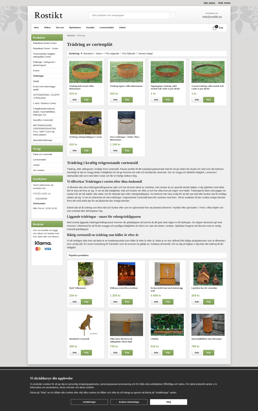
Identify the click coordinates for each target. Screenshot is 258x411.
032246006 (41, 198)
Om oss (60, 27)
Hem (36, 27)
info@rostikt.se (42, 193)
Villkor (47, 27)
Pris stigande (112, 53)
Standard (88, 53)
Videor (122, 27)
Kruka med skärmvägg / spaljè (44, 88)
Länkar (36, 165)
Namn (99, 53)
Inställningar (89, 402)
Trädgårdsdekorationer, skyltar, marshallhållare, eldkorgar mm (44, 111)
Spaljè (36, 81)
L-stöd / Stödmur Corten (48, 103)
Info (75, 99)
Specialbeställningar (42, 140)
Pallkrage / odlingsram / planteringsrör (44, 63)
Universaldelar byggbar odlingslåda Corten (48, 55)
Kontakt (90, 27)
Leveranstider (107, 27)
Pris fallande (128, 53)
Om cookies (39, 170)
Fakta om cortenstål (42, 154)
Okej (168, 402)
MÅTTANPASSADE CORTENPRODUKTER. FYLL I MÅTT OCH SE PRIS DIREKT (44, 130)
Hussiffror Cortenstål (43, 120)
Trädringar (38, 76)
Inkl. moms (209, 3)
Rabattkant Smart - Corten (48, 48)
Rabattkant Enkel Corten (45, 43)
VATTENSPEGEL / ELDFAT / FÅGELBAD (46, 96)
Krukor (36, 70)
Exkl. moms (224, 3)
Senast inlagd (146, 53)
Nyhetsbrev (75, 27)
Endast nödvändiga (129, 402)
